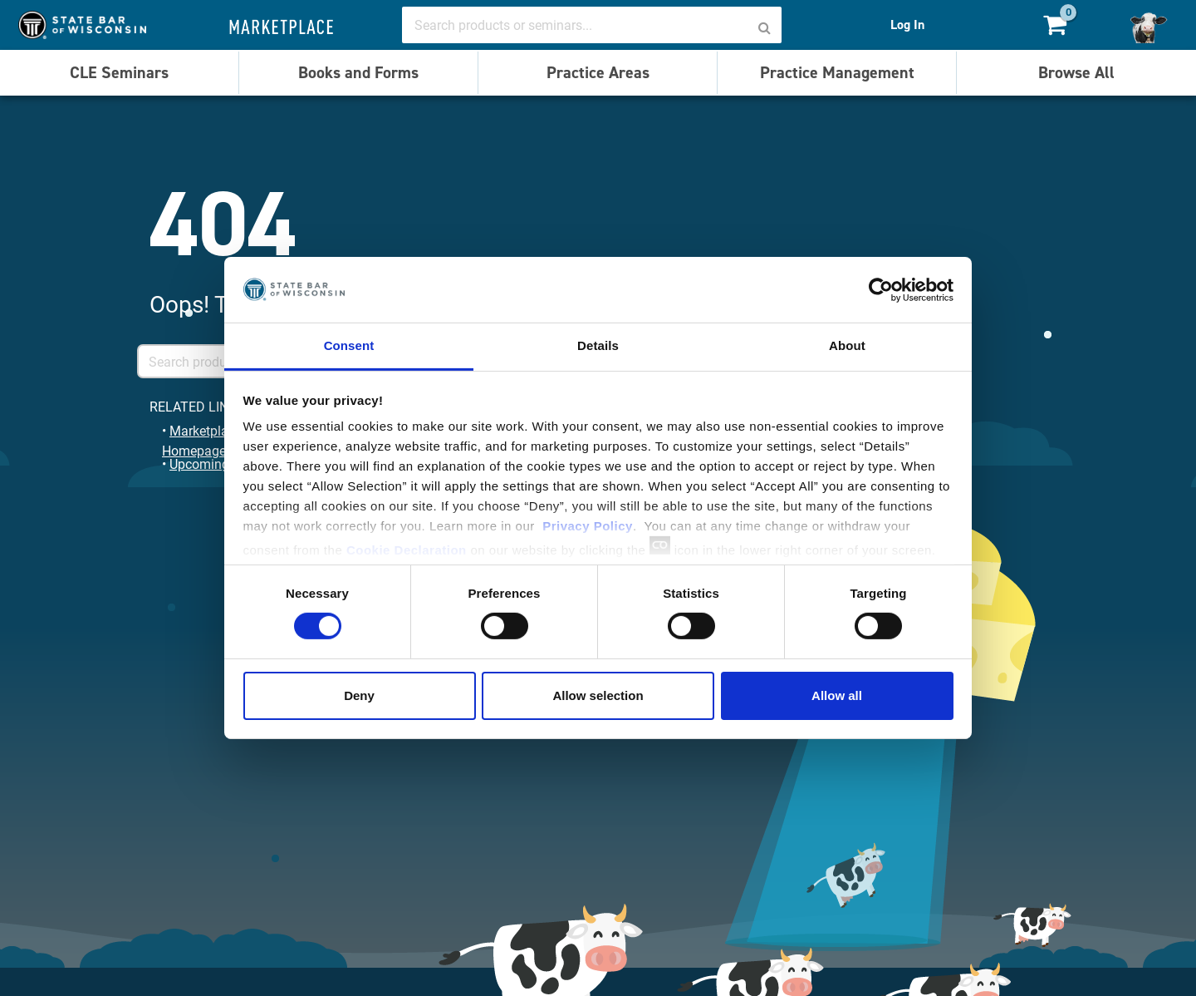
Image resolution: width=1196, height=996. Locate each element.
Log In (907, 24)
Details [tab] (598, 345)
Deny (359, 695)
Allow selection (597, 695)
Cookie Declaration (406, 550)
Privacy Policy (587, 526)
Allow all (836, 695)
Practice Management (837, 72)
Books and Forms (358, 72)
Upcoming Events (220, 463)
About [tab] (847, 345)
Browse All (1076, 72)
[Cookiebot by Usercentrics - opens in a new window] (880, 289)
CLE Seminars (119, 72)
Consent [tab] (349, 345)
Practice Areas (598, 72)
